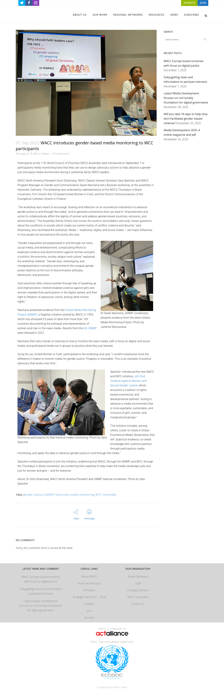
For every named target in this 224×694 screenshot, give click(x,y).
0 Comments (61, 154)
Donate (89, 617)
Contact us (138, 604)
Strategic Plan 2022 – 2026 (89, 597)
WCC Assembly (106, 495)
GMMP (49, 495)
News (46, 154)
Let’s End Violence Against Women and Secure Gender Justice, (128, 381)
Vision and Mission (89, 583)
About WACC (89, 576)
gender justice (33, 495)
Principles (89, 590)
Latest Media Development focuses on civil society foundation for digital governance (186, 97)
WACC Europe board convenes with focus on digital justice (41, 579)
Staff (138, 583)
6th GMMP (90, 328)
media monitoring (82, 495)
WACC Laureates (137, 597)
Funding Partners (138, 590)
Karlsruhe (62, 495)
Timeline (89, 604)
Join (89, 611)
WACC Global (120, 687)
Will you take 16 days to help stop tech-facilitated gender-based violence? (186, 118)
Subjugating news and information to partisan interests (41, 591)
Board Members (138, 576)
